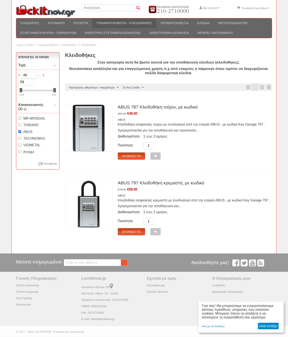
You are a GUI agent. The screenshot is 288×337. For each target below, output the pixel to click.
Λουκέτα (80, 23)
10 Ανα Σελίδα (133, 87)
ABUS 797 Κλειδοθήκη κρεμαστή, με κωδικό (161, 183)
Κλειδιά (203, 23)
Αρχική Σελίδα (25, 44)
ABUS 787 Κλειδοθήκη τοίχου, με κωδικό (158, 107)
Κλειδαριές (29, 23)
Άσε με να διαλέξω (213, 326)
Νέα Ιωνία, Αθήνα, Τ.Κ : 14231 (99, 293)
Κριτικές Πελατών (157, 292)
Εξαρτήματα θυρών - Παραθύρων (48, 33)
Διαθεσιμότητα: (129, 136)
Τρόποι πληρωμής (27, 292)
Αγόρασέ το (131, 156)
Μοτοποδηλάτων (233, 23)
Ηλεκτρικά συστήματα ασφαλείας (113, 33)
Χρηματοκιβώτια (175, 23)
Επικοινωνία (23, 304)
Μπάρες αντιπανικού (215, 33)
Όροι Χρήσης (24, 298)
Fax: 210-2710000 (92, 312)
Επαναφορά (49, 163)
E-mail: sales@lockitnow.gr (98, 319)
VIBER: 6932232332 (94, 306)
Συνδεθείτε (218, 285)
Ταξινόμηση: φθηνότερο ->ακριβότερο (94, 87)
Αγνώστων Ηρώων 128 (97, 287)
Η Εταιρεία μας (156, 285)
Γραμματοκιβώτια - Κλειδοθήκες (124, 23)
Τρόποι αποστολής (27, 285)
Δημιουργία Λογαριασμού (227, 292)
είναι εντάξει (268, 326)
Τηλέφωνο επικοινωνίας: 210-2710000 (104, 300)
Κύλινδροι (56, 23)
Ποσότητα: (126, 145)
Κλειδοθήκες (88, 44)
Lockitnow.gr (76, 332)
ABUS (121, 119)
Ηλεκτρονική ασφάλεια (169, 33)
